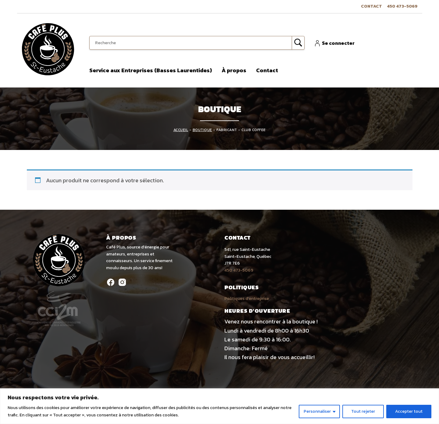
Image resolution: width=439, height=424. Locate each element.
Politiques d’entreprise (246, 298)
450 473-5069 (402, 6)
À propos (234, 70)
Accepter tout (409, 411)
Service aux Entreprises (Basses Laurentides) (150, 70)
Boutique (202, 130)
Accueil (180, 130)
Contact (371, 6)
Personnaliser (317, 411)
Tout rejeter (363, 411)
